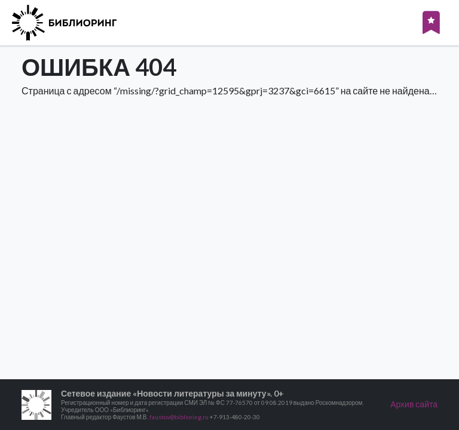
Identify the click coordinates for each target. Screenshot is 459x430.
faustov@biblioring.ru (179, 416)
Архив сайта (413, 404)
